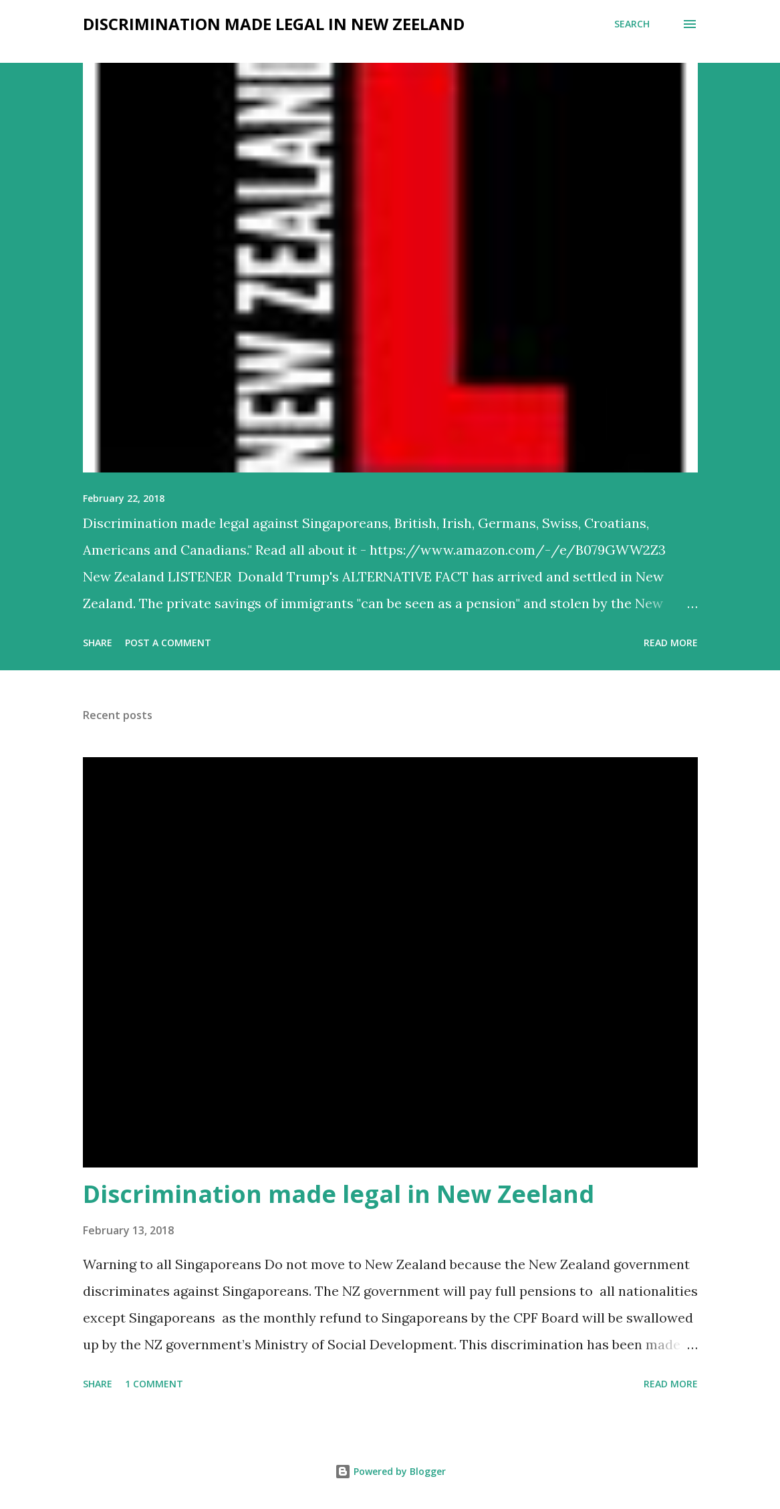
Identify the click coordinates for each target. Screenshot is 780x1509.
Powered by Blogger (390, 1471)
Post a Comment (168, 642)
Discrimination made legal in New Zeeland (338, 1194)
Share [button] (97, 642)
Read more (671, 642)
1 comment (154, 1383)
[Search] (632, 24)
